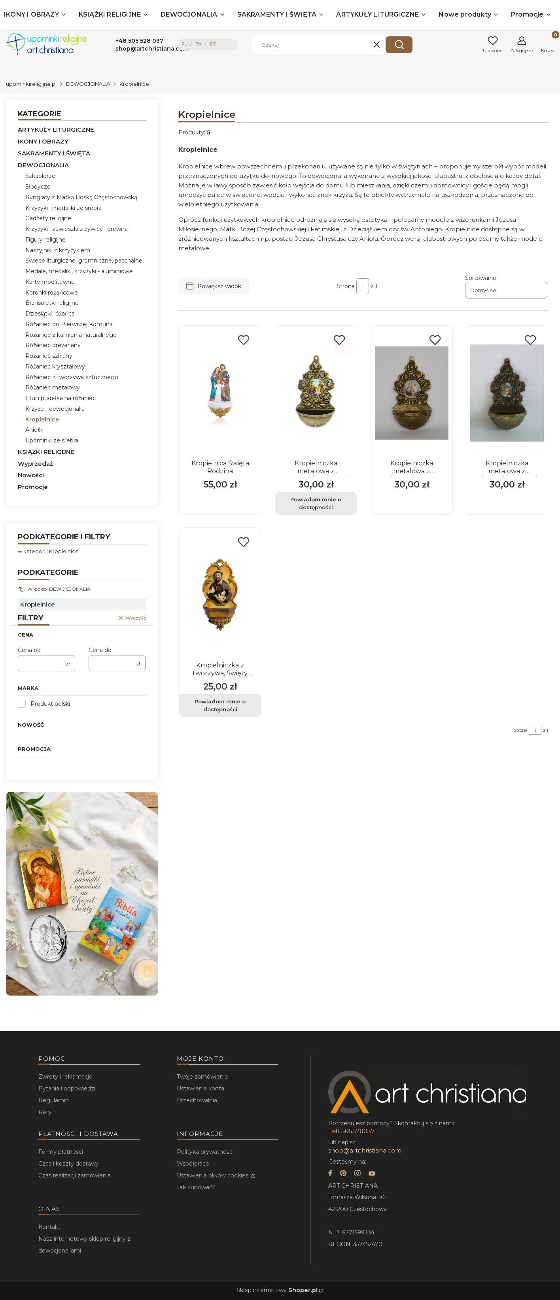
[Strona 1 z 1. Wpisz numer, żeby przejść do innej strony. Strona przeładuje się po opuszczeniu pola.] (362, 286)
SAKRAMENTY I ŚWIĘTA (54, 153)
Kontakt (49, 1226)
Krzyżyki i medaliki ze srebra (63, 208)
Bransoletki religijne (52, 302)
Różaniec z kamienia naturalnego (71, 334)
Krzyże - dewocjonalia (55, 408)
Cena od (29, 650)
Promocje (33, 487)
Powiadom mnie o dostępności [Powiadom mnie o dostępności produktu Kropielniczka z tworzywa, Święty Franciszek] (220, 705)
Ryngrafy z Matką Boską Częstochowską (81, 197)
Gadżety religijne (48, 218)
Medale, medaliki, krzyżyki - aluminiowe (79, 271)
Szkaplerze (40, 176)
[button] (399, 44)
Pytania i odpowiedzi (66, 1088)
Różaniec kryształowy (55, 366)
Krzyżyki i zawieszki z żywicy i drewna (76, 228)
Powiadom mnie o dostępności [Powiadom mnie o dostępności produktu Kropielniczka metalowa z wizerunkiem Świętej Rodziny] (315, 503)
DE (213, 44)
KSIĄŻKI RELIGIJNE (46, 451)
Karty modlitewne (50, 281)
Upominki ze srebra (51, 440)
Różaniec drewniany (53, 345)
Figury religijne (45, 239)
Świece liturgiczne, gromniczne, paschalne (83, 260)
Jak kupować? (196, 1187)
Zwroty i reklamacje (65, 1076)
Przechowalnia (197, 1100)
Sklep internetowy (277, 1290)
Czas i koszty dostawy (68, 1163)
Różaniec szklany (48, 355)
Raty (44, 1112)
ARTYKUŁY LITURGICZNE (56, 129)
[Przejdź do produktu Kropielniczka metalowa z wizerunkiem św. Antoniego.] (411, 393)
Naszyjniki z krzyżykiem (57, 250)
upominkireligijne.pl (31, 84)
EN (198, 44)
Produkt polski (50, 703)
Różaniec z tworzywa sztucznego (71, 377)
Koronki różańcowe (51, 292)
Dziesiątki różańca (50, 313)
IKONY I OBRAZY (43, 141)
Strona (346, 286)
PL (184, 44)
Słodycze (38, 186)
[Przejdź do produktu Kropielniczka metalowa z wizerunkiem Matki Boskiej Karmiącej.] (507, 393)
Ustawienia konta (200, 1088)
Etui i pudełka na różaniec (60, 398)
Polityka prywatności (205, 1151)
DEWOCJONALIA (88, 84)
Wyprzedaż (35, 463)
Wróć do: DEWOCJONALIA (54, 589)
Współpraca (193, 1163)
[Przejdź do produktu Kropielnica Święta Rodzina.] (220, 393)
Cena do (100, 650)
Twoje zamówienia (202, 1076)
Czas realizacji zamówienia (74, 1175)
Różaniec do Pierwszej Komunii (68, 324)
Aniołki (34, 429)
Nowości (31, 475)
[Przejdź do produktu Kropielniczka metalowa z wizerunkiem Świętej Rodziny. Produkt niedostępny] (316, 393)
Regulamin (53, 1100)
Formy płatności (60, 1151)
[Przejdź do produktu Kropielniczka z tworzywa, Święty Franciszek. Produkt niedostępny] (220, 595)
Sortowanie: (481, 278)
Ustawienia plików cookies (213, 1175)
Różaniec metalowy (52, 387)
